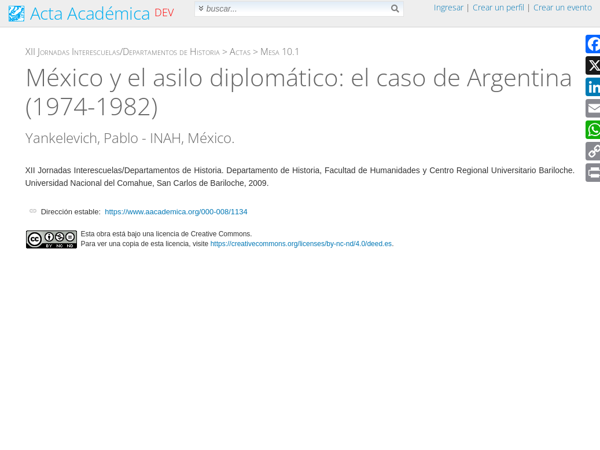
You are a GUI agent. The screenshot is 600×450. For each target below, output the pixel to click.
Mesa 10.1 (280, 51)
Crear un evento (562, 7)
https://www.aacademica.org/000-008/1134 (176, 211)
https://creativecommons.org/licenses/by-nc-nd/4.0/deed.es (301, 244)
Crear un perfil (498, 7)
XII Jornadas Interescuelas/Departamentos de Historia (122, 51)
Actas (240, 51)
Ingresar (448, 7)
